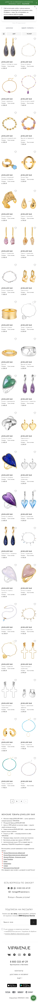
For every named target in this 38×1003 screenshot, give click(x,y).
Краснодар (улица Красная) (11, 868)
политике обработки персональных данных (17, 934)
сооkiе (21, 14)
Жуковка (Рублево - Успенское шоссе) (15, 857)
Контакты (19, 971)
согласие (10, 929)
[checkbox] (19, 931)
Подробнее (25, 4)
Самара (6, 866)
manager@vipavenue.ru (20, 892)
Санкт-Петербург (8, 859)
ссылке (27, 844)
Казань (5, 861)
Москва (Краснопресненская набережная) (16, 855)
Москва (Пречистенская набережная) (14, 853)
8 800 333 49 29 (23, 888)
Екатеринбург (7, 864)
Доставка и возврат (19, 974)
